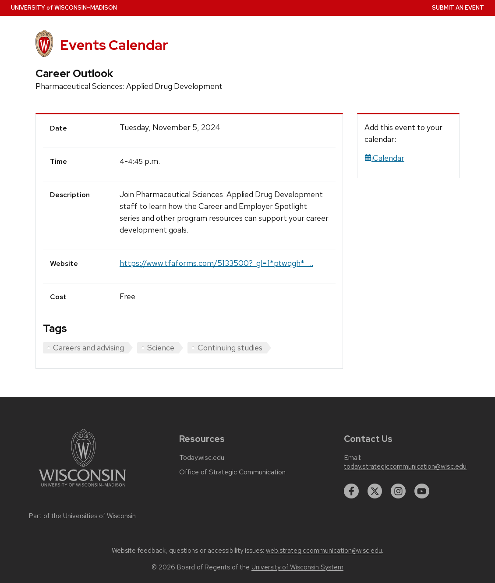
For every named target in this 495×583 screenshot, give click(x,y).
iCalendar (384, 158)
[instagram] (398, 491)
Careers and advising (88, 348)
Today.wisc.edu (201, 457)
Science (160, 348)
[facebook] (351, 491)
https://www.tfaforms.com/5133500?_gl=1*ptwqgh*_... (216, 263)
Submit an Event (458, 7)
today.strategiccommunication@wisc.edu (405, 466)
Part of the (82, 516)
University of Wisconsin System (297, 567)
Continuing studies (230, 348)
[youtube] (421, 491)
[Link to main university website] (82, 488)
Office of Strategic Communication (232, 472)
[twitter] (375, 491)
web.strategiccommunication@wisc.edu (324, 550)
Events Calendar (114, 45)
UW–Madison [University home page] (64, 7)
